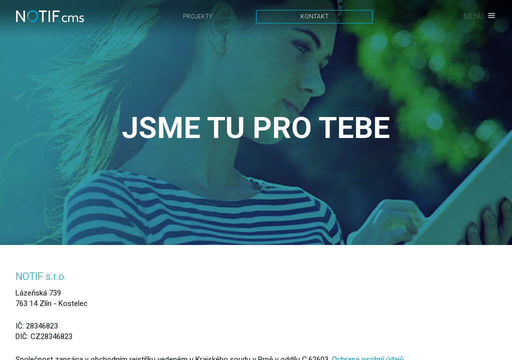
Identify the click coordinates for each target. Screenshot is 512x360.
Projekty (197, 16)
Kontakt (314, 16)
